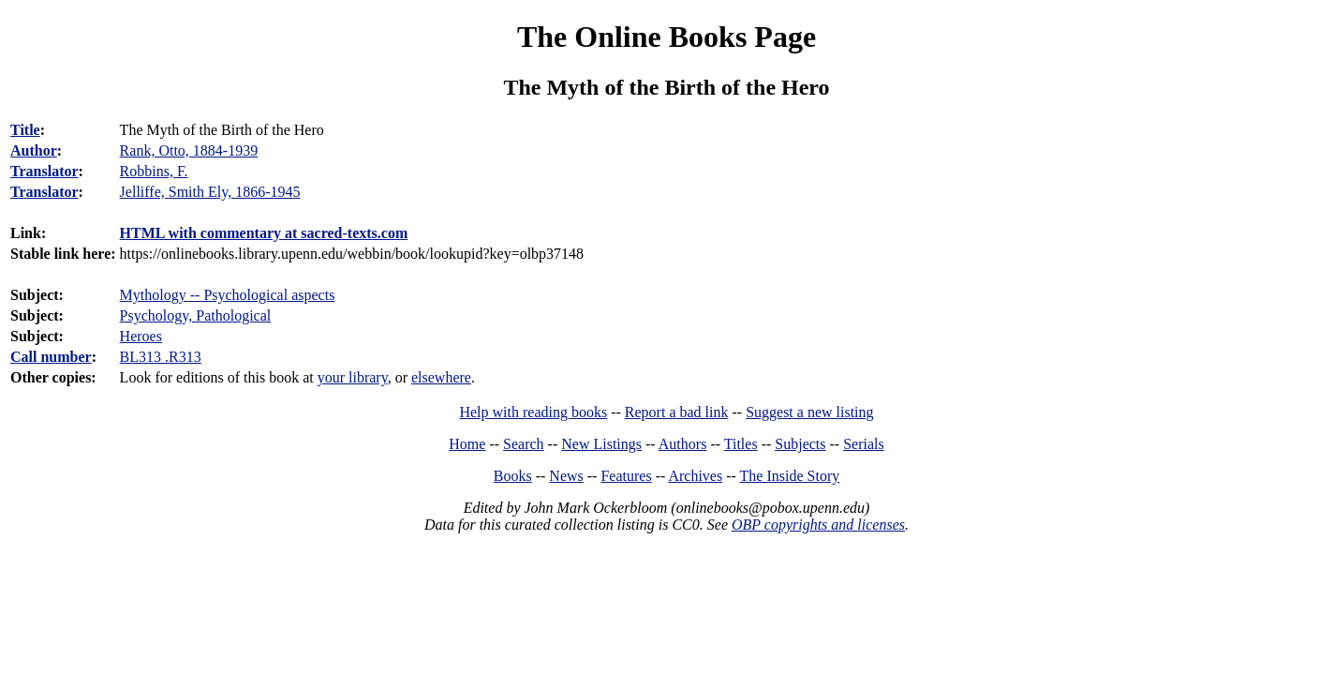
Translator (44, 171)
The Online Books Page (666, 36)
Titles (741, 444)
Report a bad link (677, 412)
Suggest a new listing (809, 412)
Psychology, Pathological (196, 315)
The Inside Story (790, 476)
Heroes (141, 336)
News (566, 476)
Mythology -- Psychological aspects (227, 295)
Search (523, 444)
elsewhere (441, 377)
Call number (51, 357)
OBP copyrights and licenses (818, 524)
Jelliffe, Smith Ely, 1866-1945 (210, 192)
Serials (863, 444)
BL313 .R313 (160, 357)
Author (33, 150)
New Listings (601, 444)
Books (513, 476)
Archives (695, 476)
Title (25, 130)
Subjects (800, 444)
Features (625, 476)
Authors (683, 444)
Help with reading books (533, 412)
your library (353, 377)
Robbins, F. (154, 171)
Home (467, 444)
